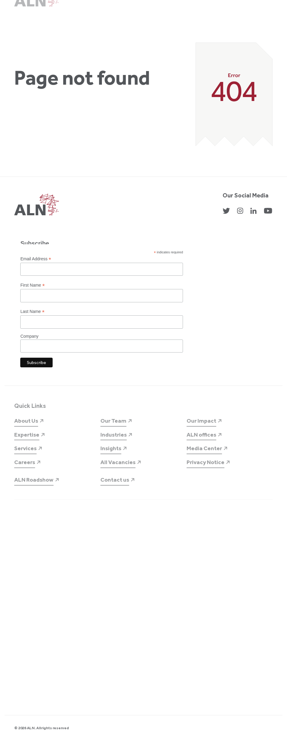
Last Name (32, 311)
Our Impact (201, 425)
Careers (24, 466)
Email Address (35, 259)
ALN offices (201, 439)
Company (29, 336)
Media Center (204, 453)
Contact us (114, 484)
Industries (113, 439)
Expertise (26, 439)
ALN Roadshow (34, 484)
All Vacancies (117, 466)
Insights (110, 453)
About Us (26, 425)
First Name (32, 285)
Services (25, 453)
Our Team (113, 425)
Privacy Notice (205, 466)
